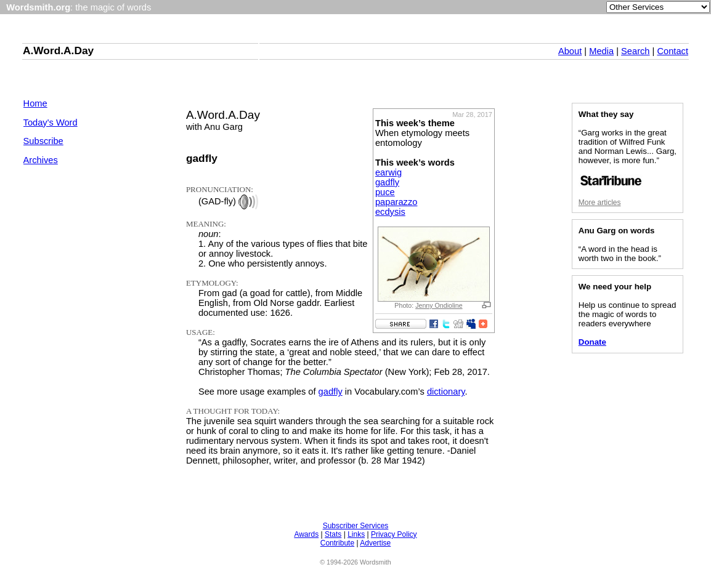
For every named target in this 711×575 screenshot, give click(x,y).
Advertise (375, 543)
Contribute (337, 543)
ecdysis (390, 212)
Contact (672, 51)
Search (635, 51)
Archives (40, 160)
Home (35, 103)
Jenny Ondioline (438, 305)
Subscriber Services (356, 525)
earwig (388, 172)
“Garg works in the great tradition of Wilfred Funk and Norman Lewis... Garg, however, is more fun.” (627, 157)
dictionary (446, 391)
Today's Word (50, 122)
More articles (600, 202)
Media (601, 51)
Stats (333, 534)
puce (385, 192)
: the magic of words (78, 7)
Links (356, 534)
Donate (592, 342)
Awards (306, 534)
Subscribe (43, 141)
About (570, 51)
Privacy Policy (394, 534)
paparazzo (396, 202)
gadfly (387, 182)
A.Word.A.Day (58, 50)
